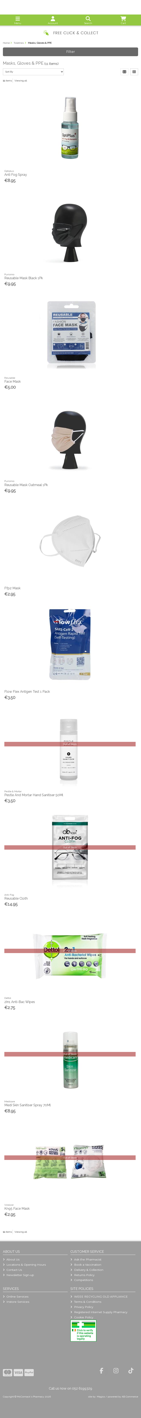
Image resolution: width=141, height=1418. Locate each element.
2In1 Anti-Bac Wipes (19, 1002)
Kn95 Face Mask (17, 1209)
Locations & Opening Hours (24, 1264)
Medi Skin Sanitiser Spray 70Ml (27, 1105)
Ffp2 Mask (12, 588)
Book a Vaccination (85, 1264)
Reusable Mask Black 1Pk (23, 278)
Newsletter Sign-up (18, 1275)
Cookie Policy (81, 1317)
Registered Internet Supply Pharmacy (98, 1312)
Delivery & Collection (86, 1269)
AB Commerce (130, 1396)
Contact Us (12, 1269)
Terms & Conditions (85, 1301)
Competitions (81, 1280)
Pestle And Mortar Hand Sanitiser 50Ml (33, 795)
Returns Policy (82, 1275)
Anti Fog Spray (15, 175)
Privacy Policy (81, 1307)
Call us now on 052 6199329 (70, 1388)
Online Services (15, 1296)
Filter (70, 52)
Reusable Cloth (16, 898)
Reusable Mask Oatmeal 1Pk (26, 485)
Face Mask (12, 381)
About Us (11, 1259)
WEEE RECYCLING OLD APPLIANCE (99, 1296)
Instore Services (16, 1301)
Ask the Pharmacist (85, 1259)
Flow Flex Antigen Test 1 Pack (27, 692)
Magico (101, 1396)
